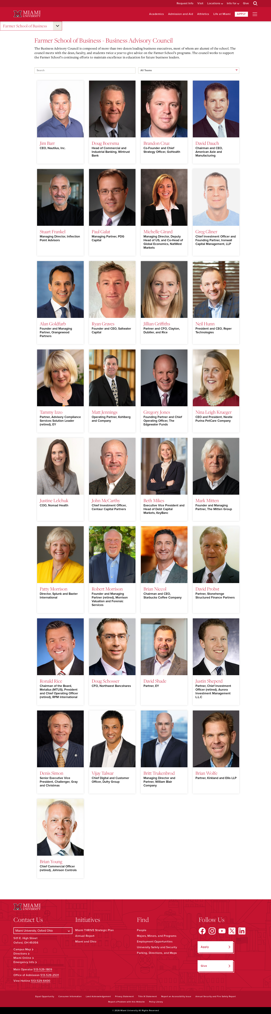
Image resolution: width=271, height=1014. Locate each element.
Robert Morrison (107, 589)
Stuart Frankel (52, 231)
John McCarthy (106, 500)
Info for (231, 3)
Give (246, 3)
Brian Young (51, 861)
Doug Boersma (105, 143)
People (141, 930)
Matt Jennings (104, 412)
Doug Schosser (105, 681)
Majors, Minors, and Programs (156, 936)
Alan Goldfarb (53, 324)
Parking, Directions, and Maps (157, 953)
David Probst (207, 589)
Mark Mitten (207, 500)
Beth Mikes (153, 500)
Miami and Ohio (85, 941)
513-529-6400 (40, 981)
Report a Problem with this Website (126, 1002)
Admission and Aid (180, 14)
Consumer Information (70, 996)
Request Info (185, 3)
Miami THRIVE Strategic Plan (94, 930)
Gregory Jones (156, 412)
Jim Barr (47, 143)
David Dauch (207, 143)
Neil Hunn (205, 324)
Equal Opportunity (44, 996)
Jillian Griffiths (156, 324)
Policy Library (156, 1002)
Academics (156, 14)
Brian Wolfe (206, 773)
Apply (241, 14)
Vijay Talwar (103, 773)
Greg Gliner (206, 231)
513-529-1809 (43, 969)
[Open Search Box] (255, 3)
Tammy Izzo (51, 412)
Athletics (203, 14)
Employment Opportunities (154, 941)
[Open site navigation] (255, 14)
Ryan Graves (103, 324)
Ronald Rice (51, 681)
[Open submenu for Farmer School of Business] (57, 25)
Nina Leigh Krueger (213, 412)
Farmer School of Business (25, 26)
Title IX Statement (147, 996)
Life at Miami (222, 14)
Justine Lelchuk (54, 500)
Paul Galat (101, 231)
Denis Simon (51, 773)
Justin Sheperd (209, 681)
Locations (213, 3)
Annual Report (85, 936)
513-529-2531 (49, 975)
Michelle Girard (158, 231)
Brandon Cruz (156, 143)
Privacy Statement (124, 996)
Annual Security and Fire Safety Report (215, 996)
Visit (200, 3)
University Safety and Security (157, 947)
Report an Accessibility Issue (176, 996)
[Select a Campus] (42, 930)
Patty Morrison (53, 589)
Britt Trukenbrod (159, 773)
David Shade (154, 681)
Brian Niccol (154, 589)
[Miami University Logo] (26, 14)
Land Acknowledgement (98, 996)
